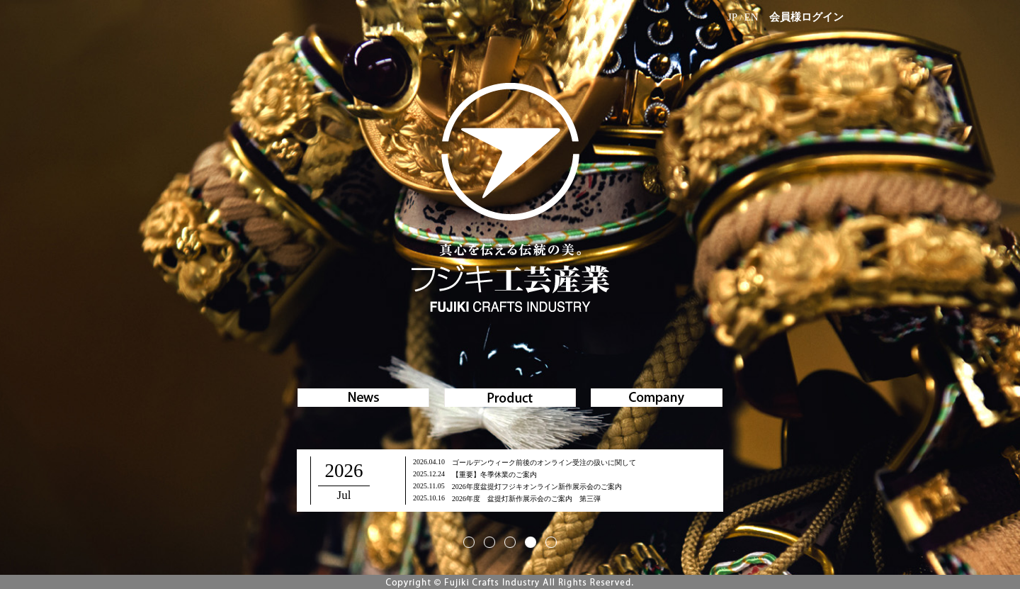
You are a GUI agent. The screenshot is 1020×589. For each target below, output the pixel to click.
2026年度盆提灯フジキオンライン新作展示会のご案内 (537, 486)
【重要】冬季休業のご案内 (494, 474)
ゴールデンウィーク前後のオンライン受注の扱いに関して (544, 462)
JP (732, 17)
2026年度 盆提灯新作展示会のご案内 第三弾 (526, 499)
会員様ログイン (806, 17)
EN (751, 17)
